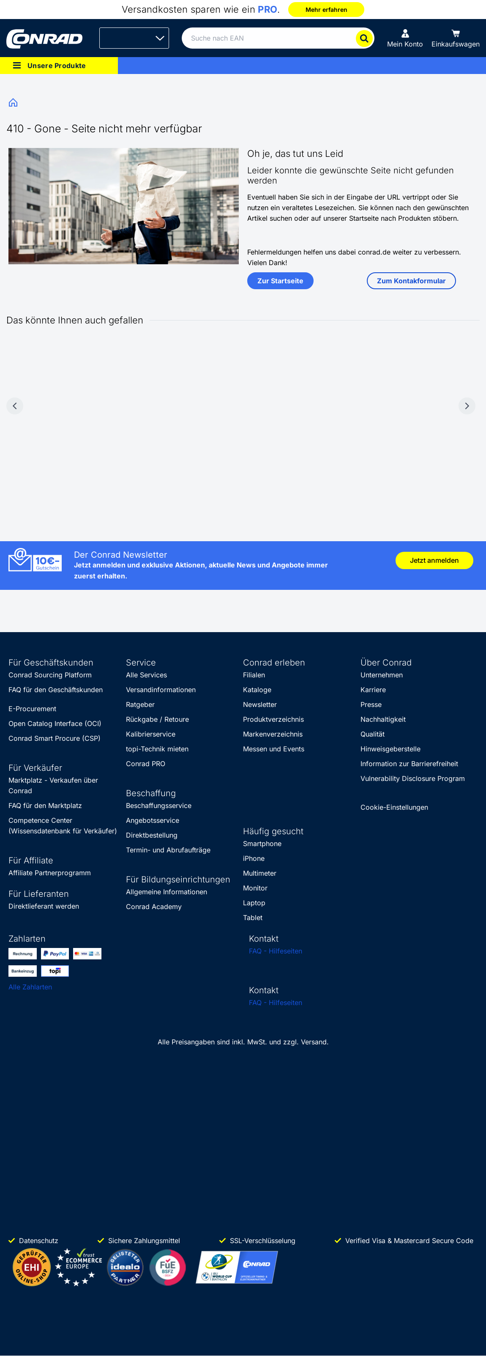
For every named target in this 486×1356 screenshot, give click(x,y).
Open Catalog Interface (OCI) (54, 723)
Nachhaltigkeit (383, 719)
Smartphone (262, 843)
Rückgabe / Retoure (157, 719)
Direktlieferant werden (43, 906)
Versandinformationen (161, 689)
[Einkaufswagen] (455, 38)
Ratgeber (140, 704)
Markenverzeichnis (273, 734)
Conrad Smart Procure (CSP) (54, 738)
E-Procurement (32, 708)
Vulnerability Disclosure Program (412, 778)
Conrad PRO (145, 763)
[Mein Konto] (405, 38)
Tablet (252, 917)
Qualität (372, 734)
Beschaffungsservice (158, 805)
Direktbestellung (151, 835)
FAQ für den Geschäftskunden (55, 689)
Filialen (254, 675)
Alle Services (146, 675)
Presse (371, 704)
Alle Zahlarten (30, 987)
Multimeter (259, 873)
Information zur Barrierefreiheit (409, 763)
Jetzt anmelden (434, 560)
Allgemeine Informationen (166, 892)
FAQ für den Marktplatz (45, 805)
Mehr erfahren (326, 9)
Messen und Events (273, 749)
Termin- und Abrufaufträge (168, 850)
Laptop (254, 903)
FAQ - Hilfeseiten (275, 951)
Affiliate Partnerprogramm (49, 872)
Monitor (255, 888)
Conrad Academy (154, 906)
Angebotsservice (152, 820)
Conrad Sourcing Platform (50, 675)
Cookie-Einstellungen (394, 807)
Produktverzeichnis (273, 719)
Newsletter (260, 704)
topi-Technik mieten (157, 749)
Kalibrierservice (150, 734)
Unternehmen (381, 675)
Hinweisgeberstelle (390, 749)
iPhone (254, 858)
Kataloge (257, 689)
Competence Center (40, 820)
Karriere (373, 689)
